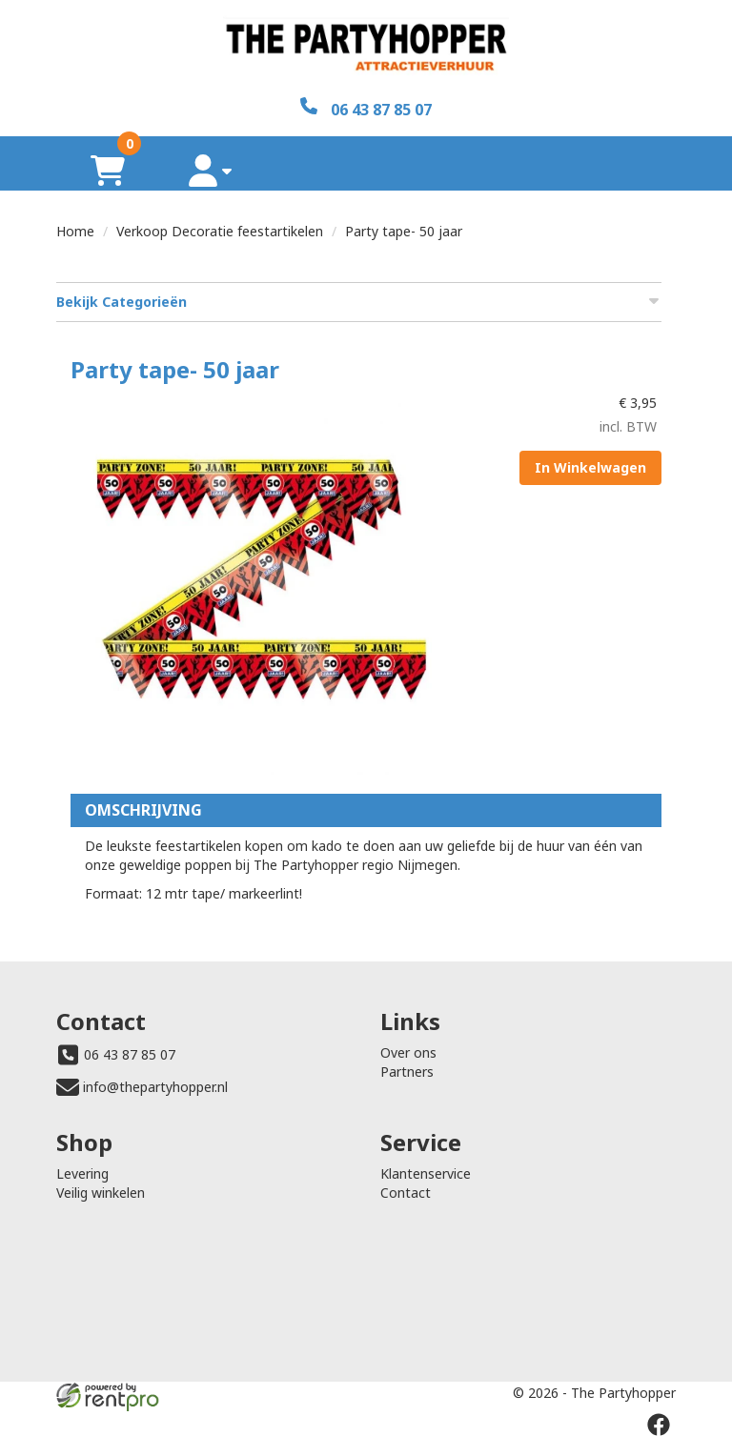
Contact (405, 1192)
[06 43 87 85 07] (366, 108)
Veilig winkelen (100, 1192)
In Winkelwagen (590, 467)
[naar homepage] (366, 48)
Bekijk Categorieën (358, 302)
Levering (82, 1173)
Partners (407, 1071)
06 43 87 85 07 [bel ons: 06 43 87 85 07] (129, 1054)
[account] (210, 170)
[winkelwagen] (108, 170)
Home (75, 231)
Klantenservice (425, 1173)
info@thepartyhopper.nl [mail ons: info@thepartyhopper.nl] (155, 1087)
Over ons (408, 1052)
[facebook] (658, 1424)
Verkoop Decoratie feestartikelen (219, 231)
